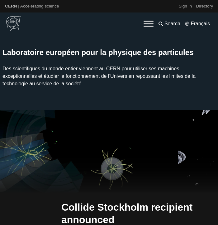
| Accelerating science (32, 6)
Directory (204, 6)
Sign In (185, 6)
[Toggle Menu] (149, 24)
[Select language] (197, 24)
